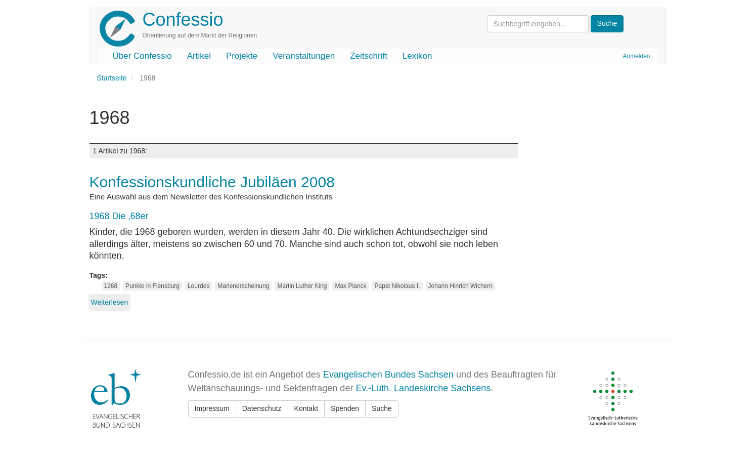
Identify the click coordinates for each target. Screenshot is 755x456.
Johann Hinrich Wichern (460, 285)
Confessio (183, 19)
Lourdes (198, 285)
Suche (382, 408)
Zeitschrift (368, 56)
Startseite (112, 78)
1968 (111, 285)
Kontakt (306, 408)
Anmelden (636, 56)
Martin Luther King (302, 285)
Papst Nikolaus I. (397, 285)
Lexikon (417, 56)
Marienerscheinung (243, 285)
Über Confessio (142, 56)
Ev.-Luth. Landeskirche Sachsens (423, 388)
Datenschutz (262, 408)
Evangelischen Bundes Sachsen (388, 374)
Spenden (345, 408)
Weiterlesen (109, 302)
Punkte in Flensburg (152, 285)
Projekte (241, 56)
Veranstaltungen (304, 56)
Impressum (212, 408)
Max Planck (350, 285)
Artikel (199, 56)
